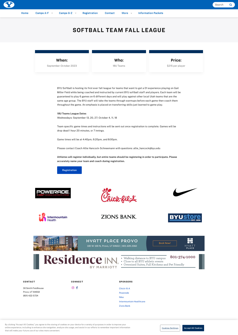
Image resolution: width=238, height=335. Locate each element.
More (125, 13)
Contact (110, 13)
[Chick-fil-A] (119, 195)
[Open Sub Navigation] (52, 12)
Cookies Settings (170, 329)
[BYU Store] (185, 217)
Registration (90, 13)
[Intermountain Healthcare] (53, 217)
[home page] (9, 5)
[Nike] (185, 192)
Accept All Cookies (193, 329)
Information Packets (150, 13)
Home (24, 13)
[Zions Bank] (119, 216)
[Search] (224, 4)
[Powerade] (53, 193)
